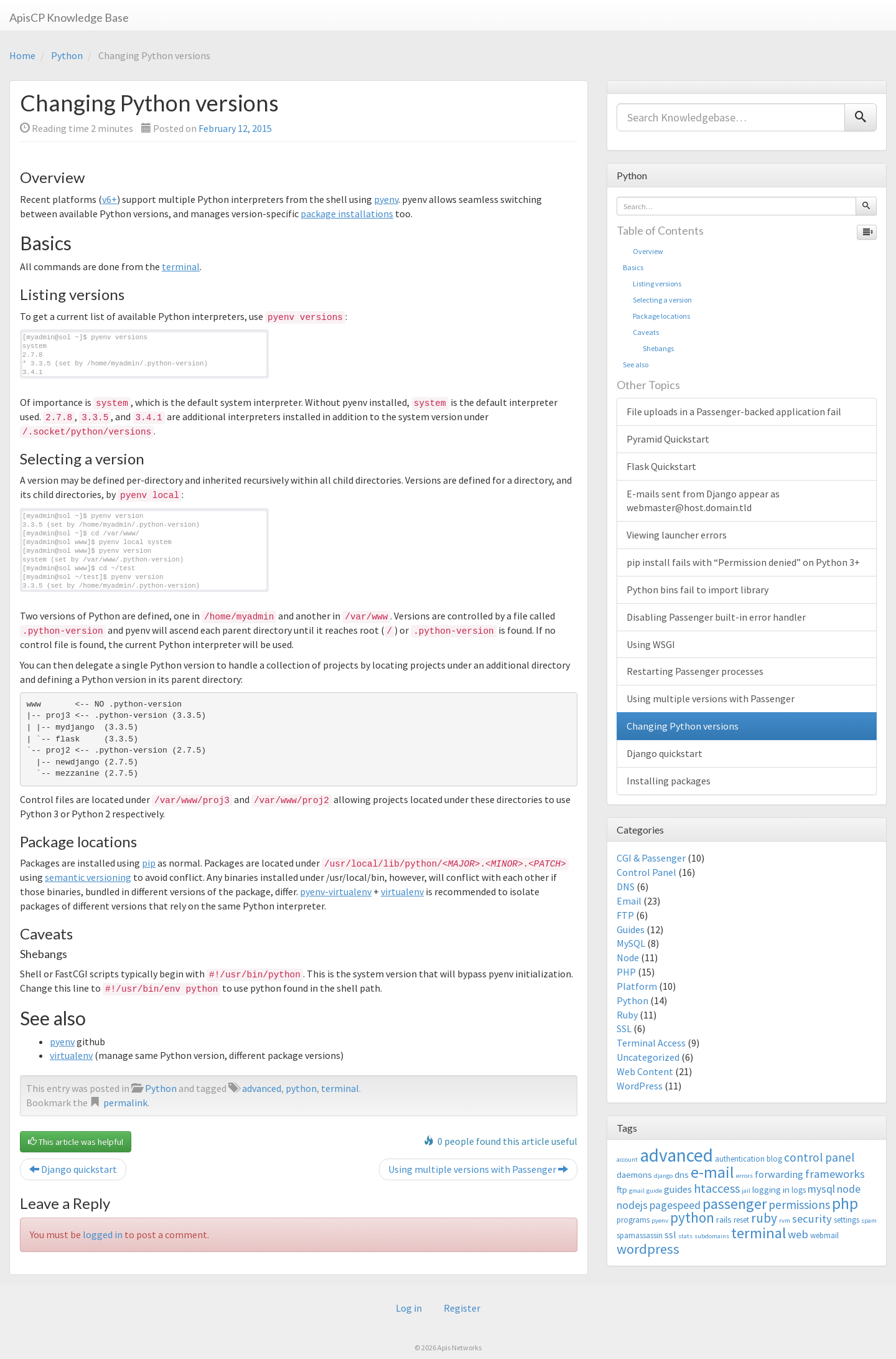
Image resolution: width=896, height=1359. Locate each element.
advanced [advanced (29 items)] (676, 1155)
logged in (103, 1234)
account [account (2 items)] (627, 1159)
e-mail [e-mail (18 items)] (712, 1172)
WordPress (640, 1085)
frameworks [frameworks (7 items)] (835, 1174)
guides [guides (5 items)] (678, 1189)
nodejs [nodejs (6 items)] (632, 1205)
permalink (125, 1102)
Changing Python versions (683, 726)
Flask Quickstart (661, 466)
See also (635, 364)
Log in (409, 1308)
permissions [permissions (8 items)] (799, 1204)
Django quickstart (73, 1169)
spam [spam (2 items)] (869, 1220)
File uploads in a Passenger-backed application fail (734, 411)
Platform (637, 986)
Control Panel (646, 872)
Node (628, 957)
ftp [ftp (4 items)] (622, 1189)
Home (22, 55)
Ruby (627, 1015)
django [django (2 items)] (663, 1176)
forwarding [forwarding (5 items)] (779, 1174)
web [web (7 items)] (798, 1234)
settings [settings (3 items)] (846, 1220)
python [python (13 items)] (692, 1217)
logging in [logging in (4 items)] (771, 1189)
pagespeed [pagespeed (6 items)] (675, 1205)
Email (629, 901)
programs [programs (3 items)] (633, 1220)
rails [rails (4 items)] (724, 1219)
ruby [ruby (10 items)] (764, 1218)
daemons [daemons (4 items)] (634, 1174)
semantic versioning (88, 877)
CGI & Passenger (651, 858)
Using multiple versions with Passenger (478, 1169)
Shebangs (648, 348)
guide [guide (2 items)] (654, 1191)
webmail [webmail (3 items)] (824, 1235)
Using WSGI (651, 644)
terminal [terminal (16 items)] (758, 1233)
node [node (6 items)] (849, 1189)
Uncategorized (648, 1057)
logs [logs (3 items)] (798, 1190)
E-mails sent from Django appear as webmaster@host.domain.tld (703, 500)
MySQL (631, 943)
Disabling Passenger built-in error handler (716, 617)
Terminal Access (651, 1043)
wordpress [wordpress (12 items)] (648, 1249)
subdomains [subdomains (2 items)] (711, 1236)
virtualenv (402, 891)
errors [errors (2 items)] (744, 1176)
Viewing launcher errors (677, 535)
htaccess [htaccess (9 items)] (717, 1188)
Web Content (645, 1071)
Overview (643, 251)
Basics (633, 267)
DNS (626, 886)
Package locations (656, 316)
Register (462, 1308)
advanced (261, 1088)
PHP (626, 972)
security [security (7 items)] (812, 1218)
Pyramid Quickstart (668, 439)
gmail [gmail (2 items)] (637, 1191)
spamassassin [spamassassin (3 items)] (640, 1235)
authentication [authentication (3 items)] (740, 1159)
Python (67, 55)
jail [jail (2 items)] (746, 1191)
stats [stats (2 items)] (685, 1236)
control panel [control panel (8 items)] (819, 1157)
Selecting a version (657, 299)
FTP (625, 915)
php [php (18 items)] (845, 1203)
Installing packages (669, 780)
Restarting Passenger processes (695, 671)
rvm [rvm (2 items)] (784, 1220)
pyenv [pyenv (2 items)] (659, 1220)
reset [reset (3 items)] (741, 1220)
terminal (181, 266)
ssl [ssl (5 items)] (670, 1234)
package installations (347, 213)
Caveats (641, 332)
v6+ (109, 199)
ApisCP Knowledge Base (69, 17)
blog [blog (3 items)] (774, 1159)
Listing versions (652, 283)
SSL (624, 1028)
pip (149, 863)
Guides (631, 929)
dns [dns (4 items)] (681, 1174)
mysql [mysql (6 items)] (821, 1189)
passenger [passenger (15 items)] (734, 1203)
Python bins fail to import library (697, 589)
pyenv (386, 199)
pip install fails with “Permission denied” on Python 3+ (743, 562)
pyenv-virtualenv (335, 891)
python (301, 1088)
